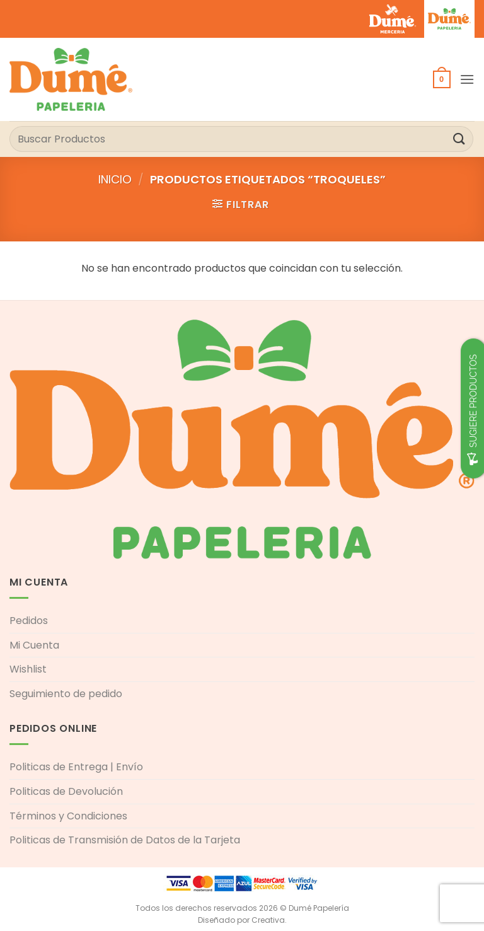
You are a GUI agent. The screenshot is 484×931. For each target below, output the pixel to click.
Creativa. (269, 920)
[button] (442, 79)
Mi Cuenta (34, 645)
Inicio (115, 179)
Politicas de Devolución (66, 791)
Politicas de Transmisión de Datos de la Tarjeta (124, 840)
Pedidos (28, 620)
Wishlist (28, 669)
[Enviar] (459, 139)
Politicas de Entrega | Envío (76, 767)
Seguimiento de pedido (65, 693)
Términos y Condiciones (68, 816)
